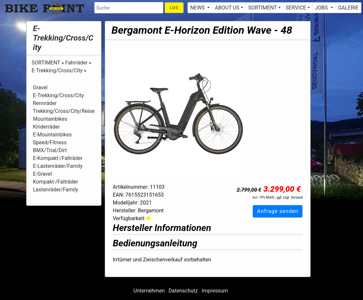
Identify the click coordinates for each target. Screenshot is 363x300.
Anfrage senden (277, 211)
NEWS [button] (198, 8)
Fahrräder (77, 63)
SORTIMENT (47, 63)
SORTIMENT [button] (262, 8)
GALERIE (348, 8)
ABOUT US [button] (227, 8)
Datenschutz (183, 291)
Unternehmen (149, 291)
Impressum (215, 291)
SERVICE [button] (296, 8)
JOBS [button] (322, 8)
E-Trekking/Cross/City (63, 38)
